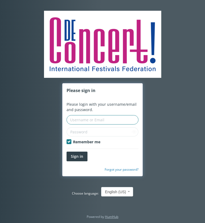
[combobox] (117, 191)
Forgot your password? (121, 169)
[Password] (102, 132)
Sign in (77, 156)
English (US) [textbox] (115, 192)
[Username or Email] (102, 120)
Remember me (83, 141)
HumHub (111, 216)
